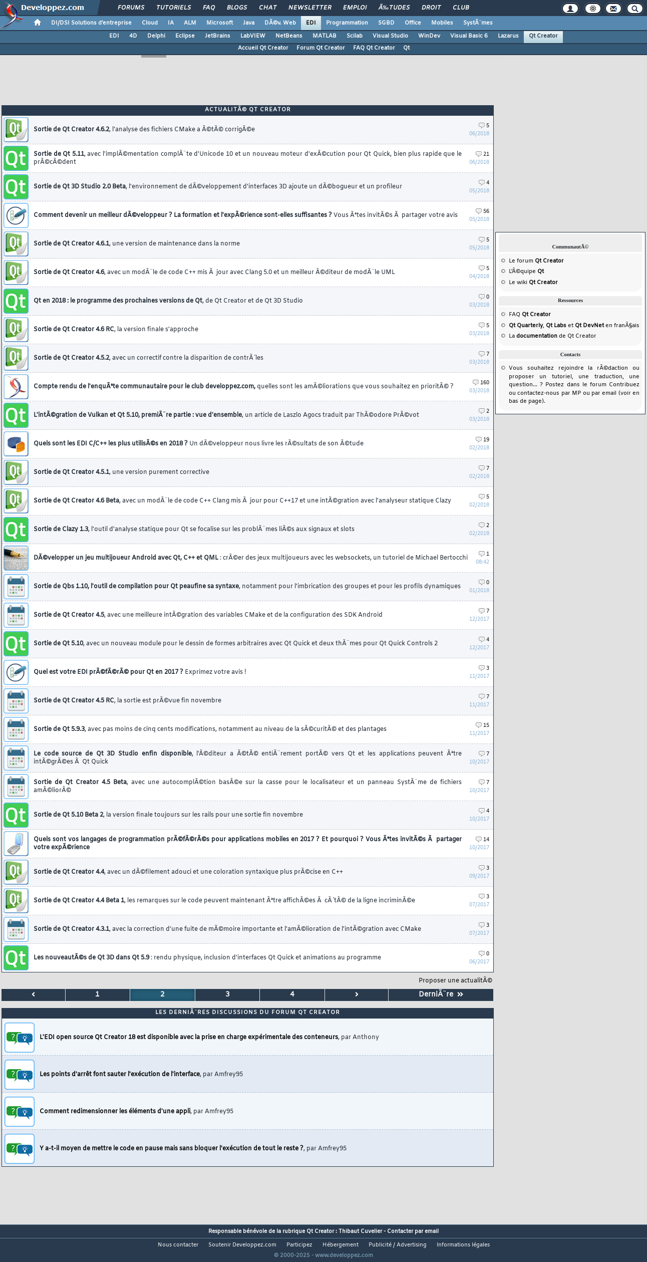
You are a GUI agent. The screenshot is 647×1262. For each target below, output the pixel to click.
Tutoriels (173, 8)
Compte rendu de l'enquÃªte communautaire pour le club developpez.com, (244, 387)
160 (481, 383)
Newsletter (309, 8)
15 (482, 725)
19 (482, 440)
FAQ (209, 8)
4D (133, 36)
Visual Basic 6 (469, 36)
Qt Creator (543, 36)
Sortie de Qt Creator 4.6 (214, 273)
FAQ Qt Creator (374, 48)
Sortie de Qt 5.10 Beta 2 (168, 815)
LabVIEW (252, 36)
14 (482, 840)
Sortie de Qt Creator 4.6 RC (116, 330)
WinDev (429, 36)
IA (171, 23)
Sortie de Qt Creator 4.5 (208, 615)
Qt (406, 48)
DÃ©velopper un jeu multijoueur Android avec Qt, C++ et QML (251, 558)
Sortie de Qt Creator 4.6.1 (137, 244)
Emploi (355, 8)
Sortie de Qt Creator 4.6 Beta (242, 501)
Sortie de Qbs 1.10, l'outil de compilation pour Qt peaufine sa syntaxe (247, 587)
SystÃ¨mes (478, 23)
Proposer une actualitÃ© (455, 981)
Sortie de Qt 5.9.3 (210, 729)
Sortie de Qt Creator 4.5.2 (148, 358)
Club (461, 8)
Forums (131, 8)
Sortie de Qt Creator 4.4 (188, 872)
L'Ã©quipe (526, 271)
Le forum (536, 261)
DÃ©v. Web (280, 23)
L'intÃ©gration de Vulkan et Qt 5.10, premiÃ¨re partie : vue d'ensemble (226, 415)
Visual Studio (390, 36)
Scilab (355, 36)
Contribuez (624, 384)
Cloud (150, 23)
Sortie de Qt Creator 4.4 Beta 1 (224, 901)
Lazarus (508, 36)
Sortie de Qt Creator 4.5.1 (121, 472)
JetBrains (217, 36)
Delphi (156, 36)
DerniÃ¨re (441, 994)
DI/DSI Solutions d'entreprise (91, 23)
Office (413, 23)
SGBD (386, 23)
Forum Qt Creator (320, 48)
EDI (311, 23)
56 (482, 211)
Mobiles (442, 23)
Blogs (237, 8)
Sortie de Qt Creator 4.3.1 (227, 929)
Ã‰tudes (394, 8)
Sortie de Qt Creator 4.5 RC (127, 701)
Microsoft (219, 23)
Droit (431, 8)
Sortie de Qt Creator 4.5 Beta (248, 787)
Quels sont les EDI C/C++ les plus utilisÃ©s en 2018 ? (199, 444)
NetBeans (288, 36)
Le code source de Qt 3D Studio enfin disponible (248, 758)
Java (248, 23)
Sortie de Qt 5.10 (236, 644)
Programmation (347, 23)
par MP (571, 393)
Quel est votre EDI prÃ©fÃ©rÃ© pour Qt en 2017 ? (140, 672)
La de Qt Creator (552, 336)
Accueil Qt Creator (263, 48)
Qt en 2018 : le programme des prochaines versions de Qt (168, 301)
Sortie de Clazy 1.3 (194, 530)
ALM (190, 23)
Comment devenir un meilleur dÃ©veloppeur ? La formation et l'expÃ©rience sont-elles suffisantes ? (246, 215)
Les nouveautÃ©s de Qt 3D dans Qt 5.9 (207, 958)
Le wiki (533, 282)
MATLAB (324, 36)
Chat (267, 8)
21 (482, 154)
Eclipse (185, 36)
